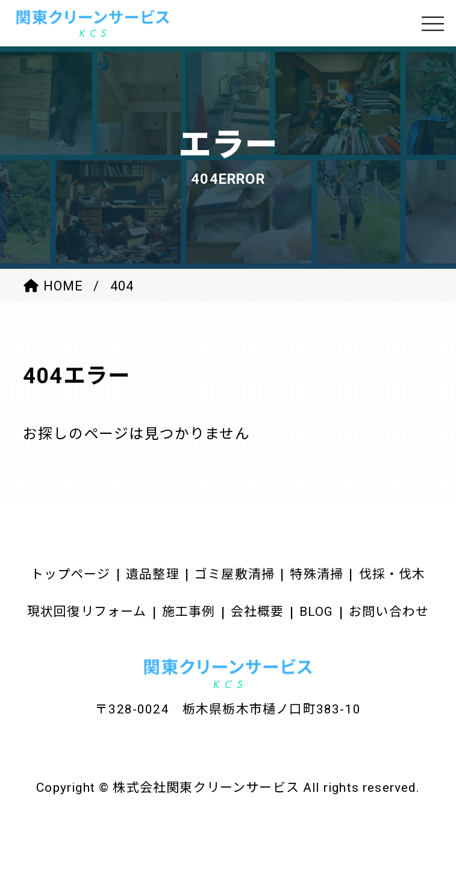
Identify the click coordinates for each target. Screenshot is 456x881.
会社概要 (257, 611)
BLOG (316, 611)
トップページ (71, 574)
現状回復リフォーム (87, 611)
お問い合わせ (389, 611)
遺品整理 (153, 574)
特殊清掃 (316, 574)
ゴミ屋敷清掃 (235, 574)
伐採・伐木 (392, 574)
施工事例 (189, 611)
